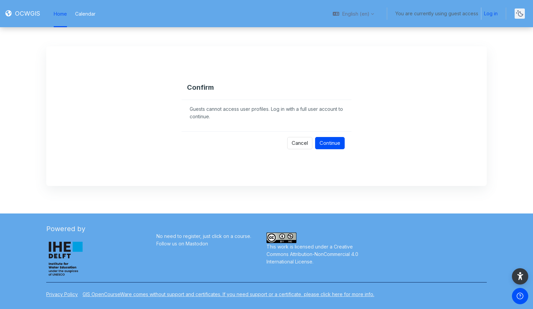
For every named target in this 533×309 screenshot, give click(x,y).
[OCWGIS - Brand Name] (23, 13)
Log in (491, 13)
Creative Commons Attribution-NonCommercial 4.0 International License (312, 254)
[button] (353, 13)
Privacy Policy (62, 294)
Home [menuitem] (60, 14)
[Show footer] (520, 296)
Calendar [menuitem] (85, 14)
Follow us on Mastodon (182, 243)
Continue (330, 143)
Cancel (300, 143)
